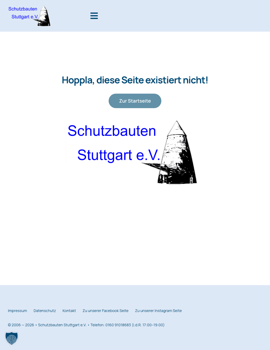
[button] (11, 338)
